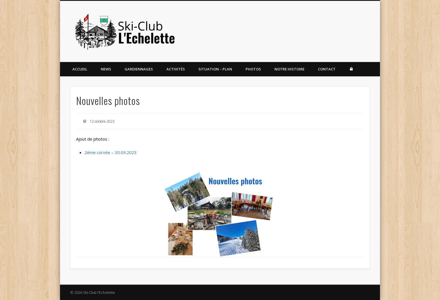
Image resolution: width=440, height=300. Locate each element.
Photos (253, 69)
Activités (175, 69)
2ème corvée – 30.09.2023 (110, 152)
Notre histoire (289, 69)
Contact (327, 69)
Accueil (79, 69)
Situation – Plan (215, 69)
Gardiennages (139, 69)
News (106, 69)
